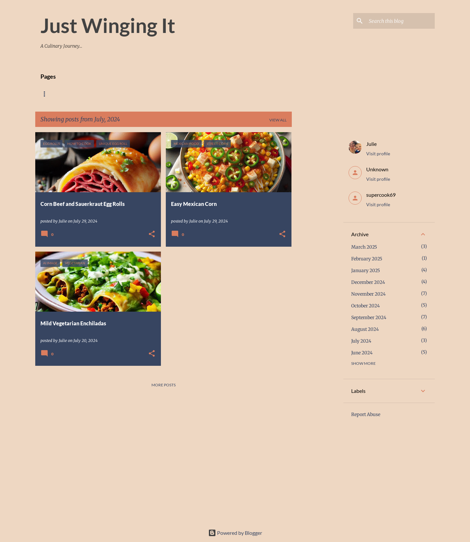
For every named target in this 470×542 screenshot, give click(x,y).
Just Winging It (107, 25)
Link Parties (244, 93)
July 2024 (361, 341)
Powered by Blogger (235, 533)
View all (278, 119)
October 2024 (365, 306)
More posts (163, 384)
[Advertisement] (317, 230)
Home (46, 93)
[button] (152, 234)
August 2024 (365, 329)
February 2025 (366, 259)
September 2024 (368, 317)
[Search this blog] (400, 21)
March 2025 (364, 247)
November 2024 (368, 294)
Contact (208, 93)
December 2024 (368, 282)
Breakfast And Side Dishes (124, 93)
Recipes (75, 93)
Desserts (175, 93)
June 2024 (362, 353)
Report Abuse (365, 414)
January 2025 (365, 270)
